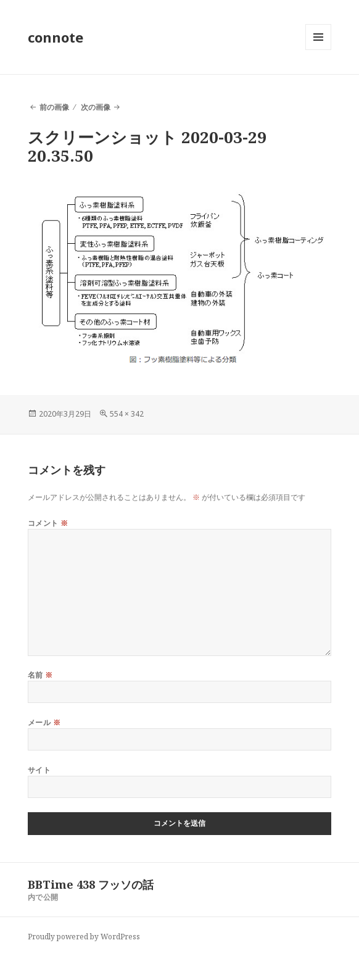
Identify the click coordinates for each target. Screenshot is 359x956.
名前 (40, 675)
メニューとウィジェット (318, 49)
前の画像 (54, 107)
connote (55, 37)
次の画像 (95, 107)
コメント (48, 523)
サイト (39, 770)
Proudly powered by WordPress (84, 936)
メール (44, 722)
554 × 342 (127, 414)
